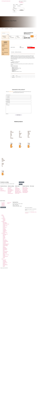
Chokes (4, 236)
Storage (4, 255)
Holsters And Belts (5, 245)
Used (3, 217)
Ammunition (21, 4)
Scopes (4, 265)
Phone (8, 101)
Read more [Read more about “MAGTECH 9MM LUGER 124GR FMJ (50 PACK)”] (28, 146)
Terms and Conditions (31, 210)
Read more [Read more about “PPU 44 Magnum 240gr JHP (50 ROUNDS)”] (20, 146)
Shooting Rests (5, 252)
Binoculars (4, 260)
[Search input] (18, 8)
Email (8, 99)
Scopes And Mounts (5, 251)
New (3, 216)
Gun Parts (4, 243)
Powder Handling (5, 225)
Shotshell (4, 220)
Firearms (17, 4)
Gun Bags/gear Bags (5, 241)
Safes (3, 250)
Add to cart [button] (11, 146)
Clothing (4, 238)
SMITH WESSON (22, 47)
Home (14, 4)
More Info (11, 144)
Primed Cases (5, 227)
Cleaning (4, 237)
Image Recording (5, 262)
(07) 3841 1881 (11, 91)
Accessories (6, 28)
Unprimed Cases (5, 232)
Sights (4, 266)
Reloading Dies (5, 230)
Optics (14, 7)
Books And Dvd (5, 223)
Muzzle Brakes (5, 248)
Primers (4, 228)
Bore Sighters (4, 261)
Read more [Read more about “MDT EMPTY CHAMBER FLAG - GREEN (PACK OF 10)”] (2, 174)
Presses (4, 226)
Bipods (4, 235)
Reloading (3, 221)
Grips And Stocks (5, 240)
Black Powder (4, 222)
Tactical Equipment (5, 256)
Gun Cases (4, 242)
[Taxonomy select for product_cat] (5, 37)
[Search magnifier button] (13, 9)
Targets (4, 257)
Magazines (4, 247)
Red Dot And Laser (5, 264)
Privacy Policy (26, 210)
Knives (4, 246)
